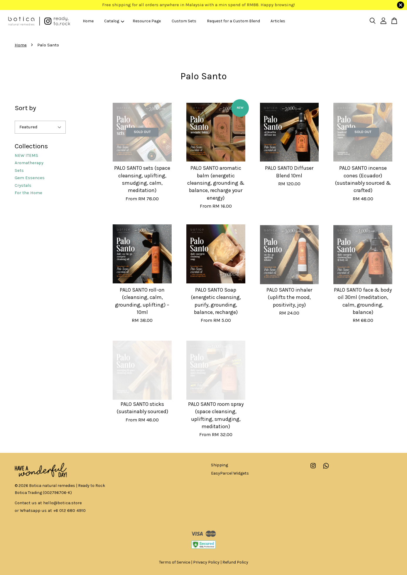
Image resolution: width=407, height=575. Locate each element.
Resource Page (147, 21)
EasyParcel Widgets (230, 473)
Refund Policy (235, 562)
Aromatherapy (29, 162)
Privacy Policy (206, 562)
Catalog (114, 21)
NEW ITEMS (26, 155)
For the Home (28, 192)
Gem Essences (30, 177)
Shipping (219, 465)
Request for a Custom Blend (233, 21)
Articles (278, 21)
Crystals (23, 185)
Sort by (25, 108)
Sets (19, 170)
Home (88, 21)
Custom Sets (184, 21)
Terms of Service (174, 562)
